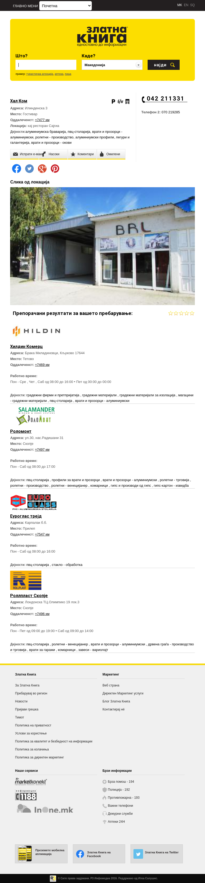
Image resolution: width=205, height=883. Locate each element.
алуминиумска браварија (45, 132)
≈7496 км (42, 614)
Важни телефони (120, 806)
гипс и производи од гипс (131, 486)
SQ (192, 5)
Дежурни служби (120, 814)
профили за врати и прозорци (76, 480)
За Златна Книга (27, 685)
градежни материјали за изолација (148, 395)
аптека (59, 74)
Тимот (19, 717)
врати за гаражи (42, 650)
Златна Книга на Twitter (162, 852)
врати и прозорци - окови (51, 143)
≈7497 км (42, 450)
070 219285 (170, 112)
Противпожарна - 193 (124, 798)
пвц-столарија (79, 132)
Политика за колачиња (32, 749)
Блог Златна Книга (116, 701)
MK (179, 5)
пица (68, 74)
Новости (21, 701)
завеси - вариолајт (93, 650)
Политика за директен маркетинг (39, 757)
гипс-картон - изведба (171, 486)
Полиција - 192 (119, 790)
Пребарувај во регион (31, 693)
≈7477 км (42, 120)
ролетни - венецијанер (69, 486)
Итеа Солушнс (147, 878)
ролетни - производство (54, 137)
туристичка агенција (39, 74)
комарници (99, 486)
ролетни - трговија (175, 480)
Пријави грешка (26, 709)
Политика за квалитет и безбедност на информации (53, 741)
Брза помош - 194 (121, 782)
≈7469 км (42, 365)
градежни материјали (100, 395)
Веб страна (110, 685)
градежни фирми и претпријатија (53, 395)
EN (186, 5)
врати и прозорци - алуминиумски (102, 401)
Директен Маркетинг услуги (122, 693)
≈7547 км (42, 534)
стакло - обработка (67, 565)
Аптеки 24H (116, 822)
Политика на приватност (33, 725)
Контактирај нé (113, 709)
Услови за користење (30, 733)
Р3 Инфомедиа (100, 878)
